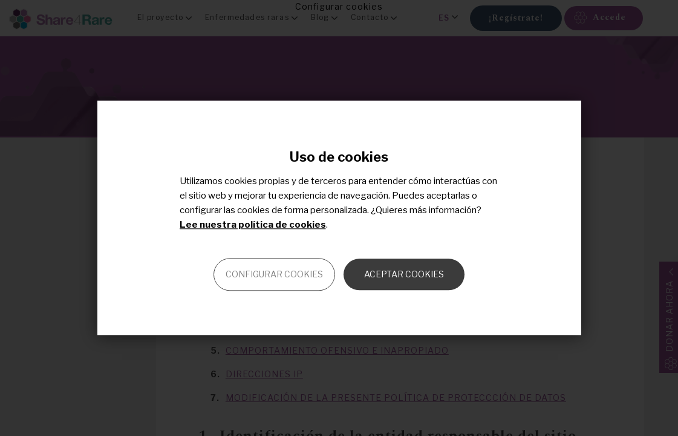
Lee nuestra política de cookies (253, 225)
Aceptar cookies (404, 274)
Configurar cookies (274, 274)
